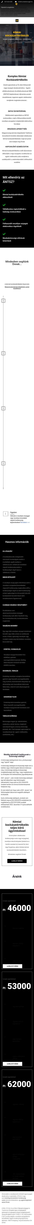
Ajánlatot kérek (12, 966)
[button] (17, 20)
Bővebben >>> (25, 522)
